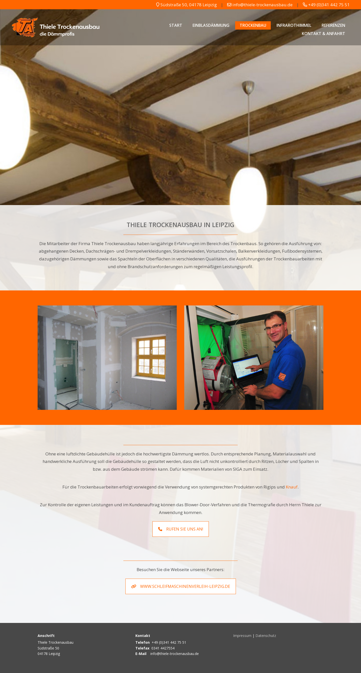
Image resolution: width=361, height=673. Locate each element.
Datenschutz (265, 635)
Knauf (292, 487)
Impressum (242, 635)
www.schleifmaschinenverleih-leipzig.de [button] (180, 586)
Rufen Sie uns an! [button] (180, 529)
